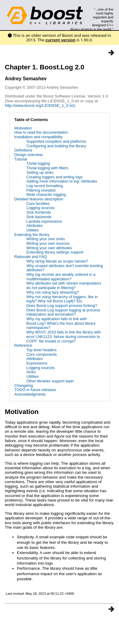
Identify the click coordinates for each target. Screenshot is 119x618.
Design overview (28, 154)
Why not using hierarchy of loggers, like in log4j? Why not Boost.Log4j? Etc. (62, 299)
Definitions (23, 150)
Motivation (23, 128)
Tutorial (20, 159)
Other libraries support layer (50, 381)
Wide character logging (46, 194)
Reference (23, 345)
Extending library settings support (55, 252)
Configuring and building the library (56, 146)
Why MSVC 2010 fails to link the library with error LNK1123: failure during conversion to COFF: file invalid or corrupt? (64, 336)
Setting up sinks (40, 172)
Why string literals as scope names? (57, 261)
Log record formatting (45, 185)
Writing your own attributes (49, 248)
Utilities (33, 230)
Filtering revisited (41, 190)
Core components (42, 354)
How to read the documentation (41, 132)
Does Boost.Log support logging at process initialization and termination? (63, 312)
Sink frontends (39, 212)
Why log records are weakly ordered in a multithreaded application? (61, 276)
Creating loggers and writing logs (55, 177)
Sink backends (39, 217)
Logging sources (41, 207)
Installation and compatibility (38, 137)
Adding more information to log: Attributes (62, 181)
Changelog (23, 385)
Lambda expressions (44, 221)
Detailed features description (38, 199)
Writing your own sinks (46, 239)
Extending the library (32, 234)
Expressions (37, 363)
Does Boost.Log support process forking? (62, 305)
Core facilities (38, 203)
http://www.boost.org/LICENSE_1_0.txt (39, 105)
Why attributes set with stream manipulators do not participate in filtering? (64, 285)
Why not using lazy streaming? (53, 292)
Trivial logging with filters (47, 168)
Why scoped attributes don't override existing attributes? (65, 267)
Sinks (31, 372)
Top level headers (42, 350)
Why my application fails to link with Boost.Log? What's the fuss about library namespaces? (61, 323)
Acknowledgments (30, 394)
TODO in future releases (35, 389)
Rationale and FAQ (30, 256)
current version (60, 40)
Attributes (35, 225)
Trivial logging (38, 163)
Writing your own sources (48, 243)
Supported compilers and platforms (56, 141)
